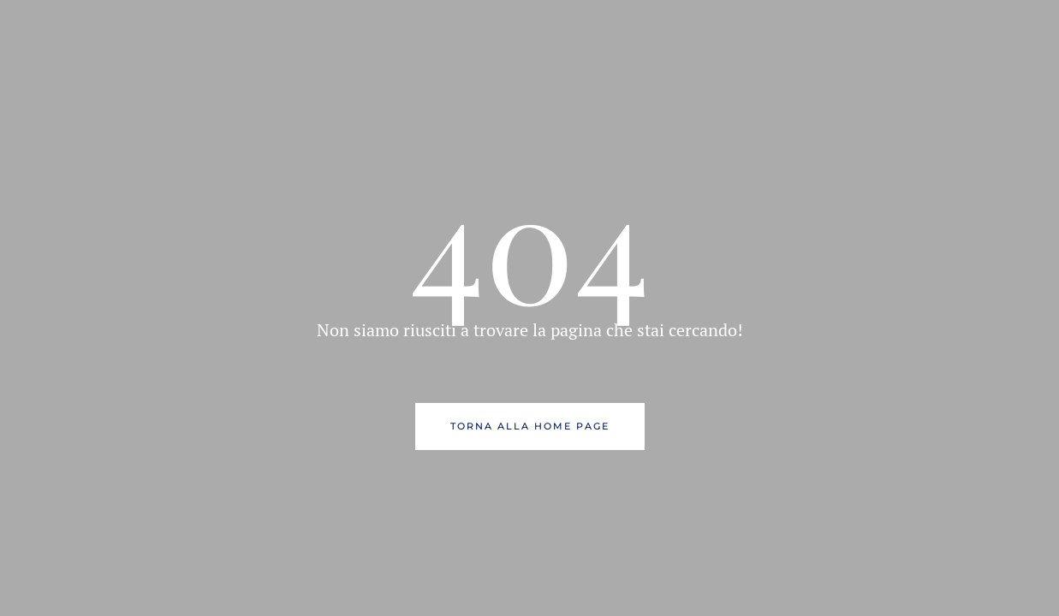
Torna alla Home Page (530, 426)
